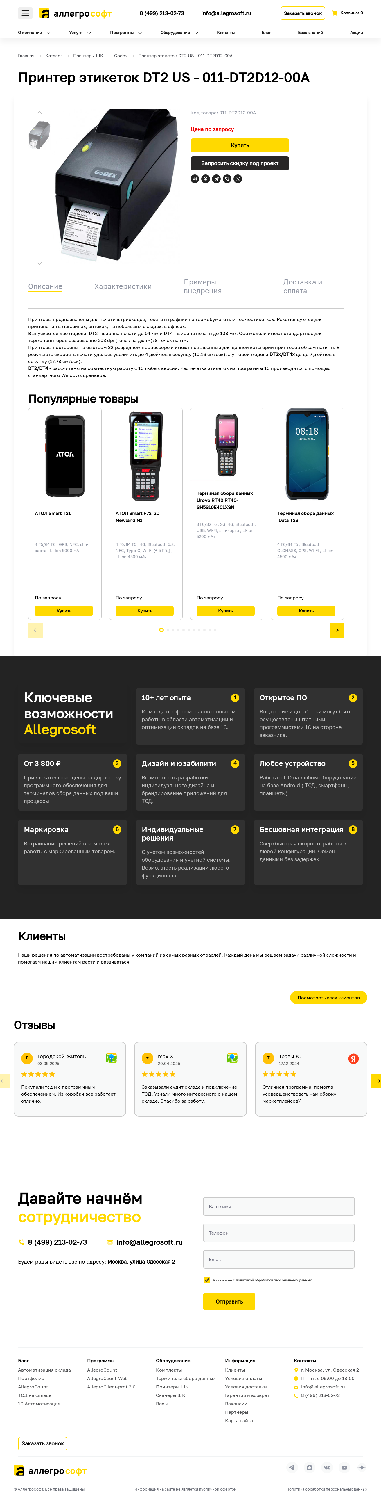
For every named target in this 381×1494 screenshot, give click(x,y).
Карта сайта (239, 1420)
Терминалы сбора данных (186, 1378)
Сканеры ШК (170, 1395)
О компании (30, 32)
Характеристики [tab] (123, 286)
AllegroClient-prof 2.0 (111, 1387)
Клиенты (226, 32)
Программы (122, 32)
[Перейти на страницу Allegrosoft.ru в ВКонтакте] (327, 1467)
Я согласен (262, 1280)
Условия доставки (246, 1387)
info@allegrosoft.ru (226, 13)
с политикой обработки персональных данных (272, 1280)
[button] (39, 113)
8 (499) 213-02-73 (162, 13)
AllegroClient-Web (107, 1378)
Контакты (305, 1360)
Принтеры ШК (172, 1387)
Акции (356, 32)
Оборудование (175, 32)
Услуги (76, 32)
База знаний (310, 32)
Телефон (219, 1233)
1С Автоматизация (39, 1403)
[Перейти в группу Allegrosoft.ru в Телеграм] (292, 1467)
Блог (266, 32)
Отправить (229, 1301)
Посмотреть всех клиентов (329, 997)
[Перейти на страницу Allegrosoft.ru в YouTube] (344, 1467)
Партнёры (236, 1412)
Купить (240, 145)
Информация (240, 1360)
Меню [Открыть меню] (25, 13)
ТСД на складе (34, 1395)
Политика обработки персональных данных (326, 1489)
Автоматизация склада (44, 1370)
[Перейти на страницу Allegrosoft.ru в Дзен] (362, 1467)
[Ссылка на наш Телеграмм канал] (130, 12)
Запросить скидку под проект (239, 163)
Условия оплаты (243, 1378)
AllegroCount (33, 1387)
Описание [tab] (45, 286)
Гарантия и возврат (247, 1395)
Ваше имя (220, 1206)
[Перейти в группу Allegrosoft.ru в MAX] (309, 1467)
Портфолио (31, 1378)
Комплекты (169, 1370)
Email (215, 1259)
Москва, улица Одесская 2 (141, 1261)
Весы (162, 1403)
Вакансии (236, 1403)
